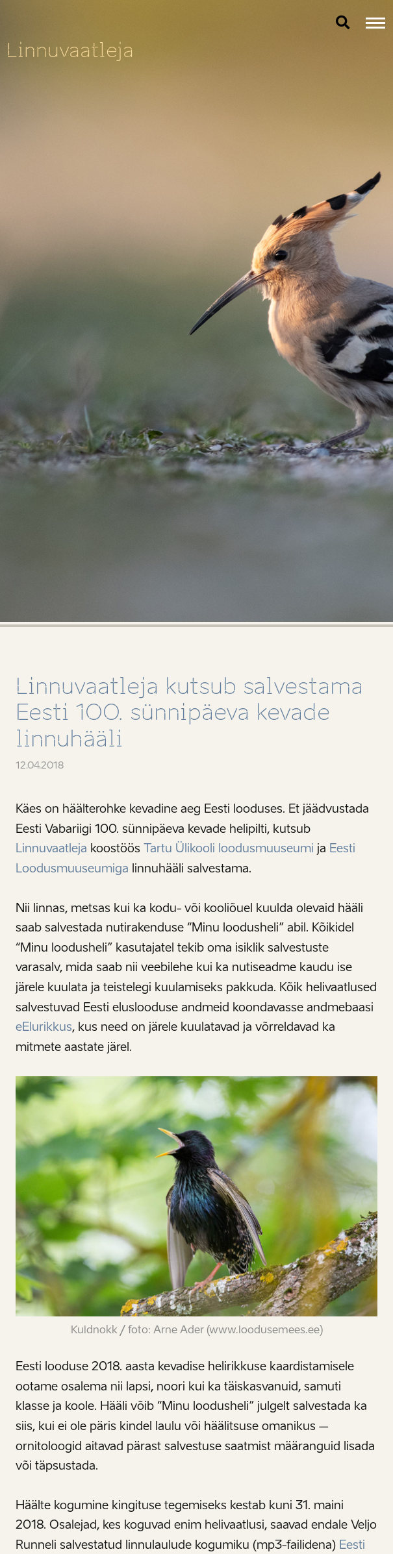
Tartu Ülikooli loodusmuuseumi (229, 848)
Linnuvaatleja (70, 50)
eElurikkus (44, 1027)
